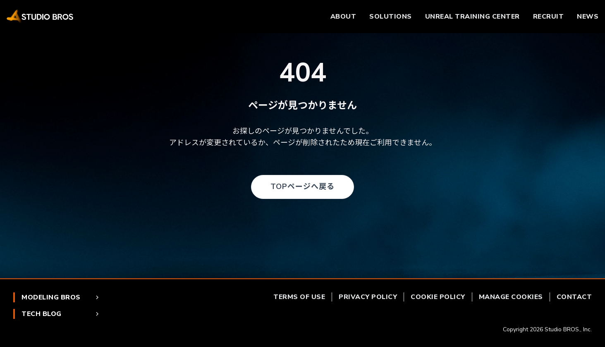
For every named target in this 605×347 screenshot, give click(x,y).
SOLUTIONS (390, 16)
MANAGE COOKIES (511, 297)
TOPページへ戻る (302, 186)
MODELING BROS (61, 297)
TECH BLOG (61, 313)
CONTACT (574, 297)
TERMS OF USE (299, 297)
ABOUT (343, 16)
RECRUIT (548, 16)
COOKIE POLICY (438, 297)
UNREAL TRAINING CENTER (472, 16)
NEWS (587, 16)
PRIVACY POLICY (368, 297)
